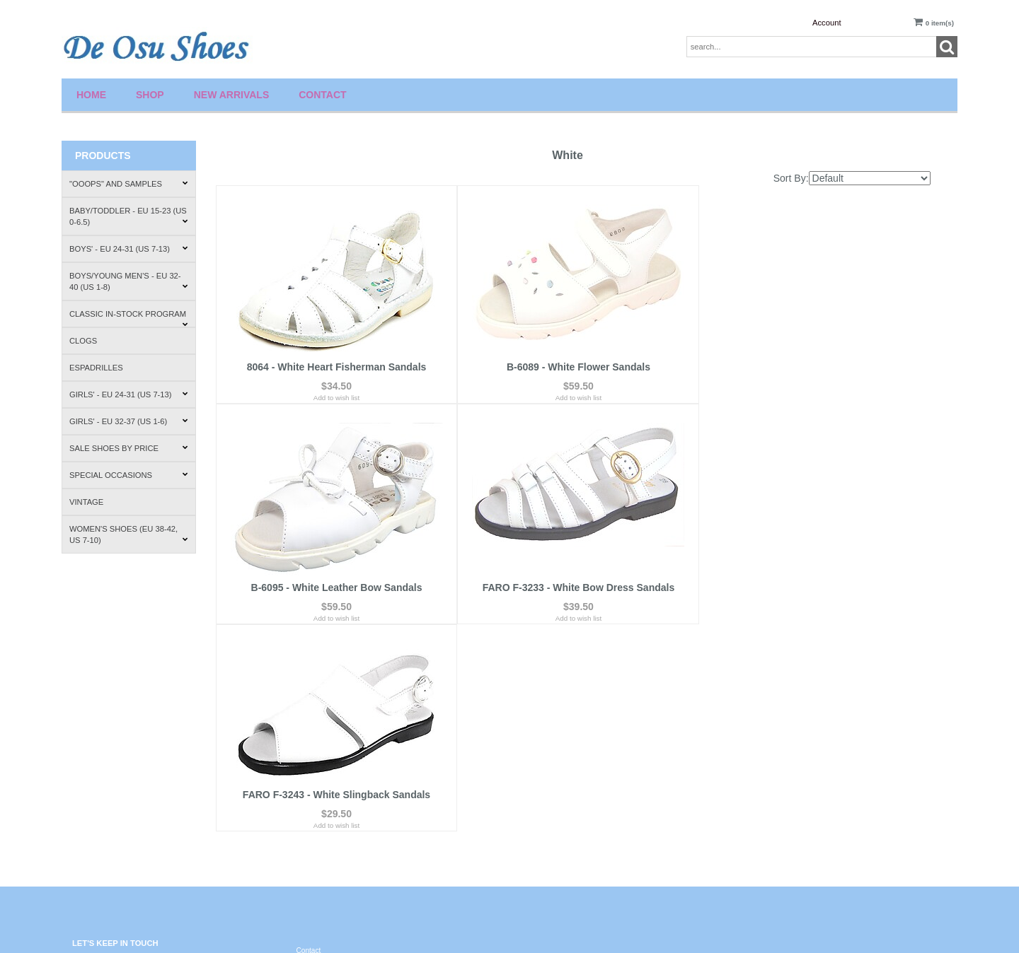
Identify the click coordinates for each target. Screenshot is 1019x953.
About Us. (760, 742)
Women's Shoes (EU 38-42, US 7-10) (128, 534)
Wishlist (532, 742)
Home (91, 94)
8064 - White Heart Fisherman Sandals (335, 368)
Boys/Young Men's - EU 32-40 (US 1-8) (128, 281)
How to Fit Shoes (771, 796)
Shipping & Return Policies (786, 769)
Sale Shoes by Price (128, 448)
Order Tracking (544, 796)
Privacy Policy (319, 784)
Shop (150, 94)
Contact (322, 94)
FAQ (304, 757)
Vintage (86, 502)
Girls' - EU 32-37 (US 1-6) (128, 421)
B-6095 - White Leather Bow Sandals (810, 368)
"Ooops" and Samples (128, 184)
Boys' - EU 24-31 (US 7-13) (128, 249)
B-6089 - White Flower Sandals (573, 368)
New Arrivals (232, 94)
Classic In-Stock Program (128, 318)
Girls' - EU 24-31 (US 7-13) (128, 394)
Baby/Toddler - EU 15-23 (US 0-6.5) (128, 216)
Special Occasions (128, 475)
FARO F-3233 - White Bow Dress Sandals (334, 574)
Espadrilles (96, 367)
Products (103, 155)
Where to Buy (766, 822)
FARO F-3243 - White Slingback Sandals (572, 574)
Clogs (83, 341)
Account (826, 22)
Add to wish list (334, 399)
